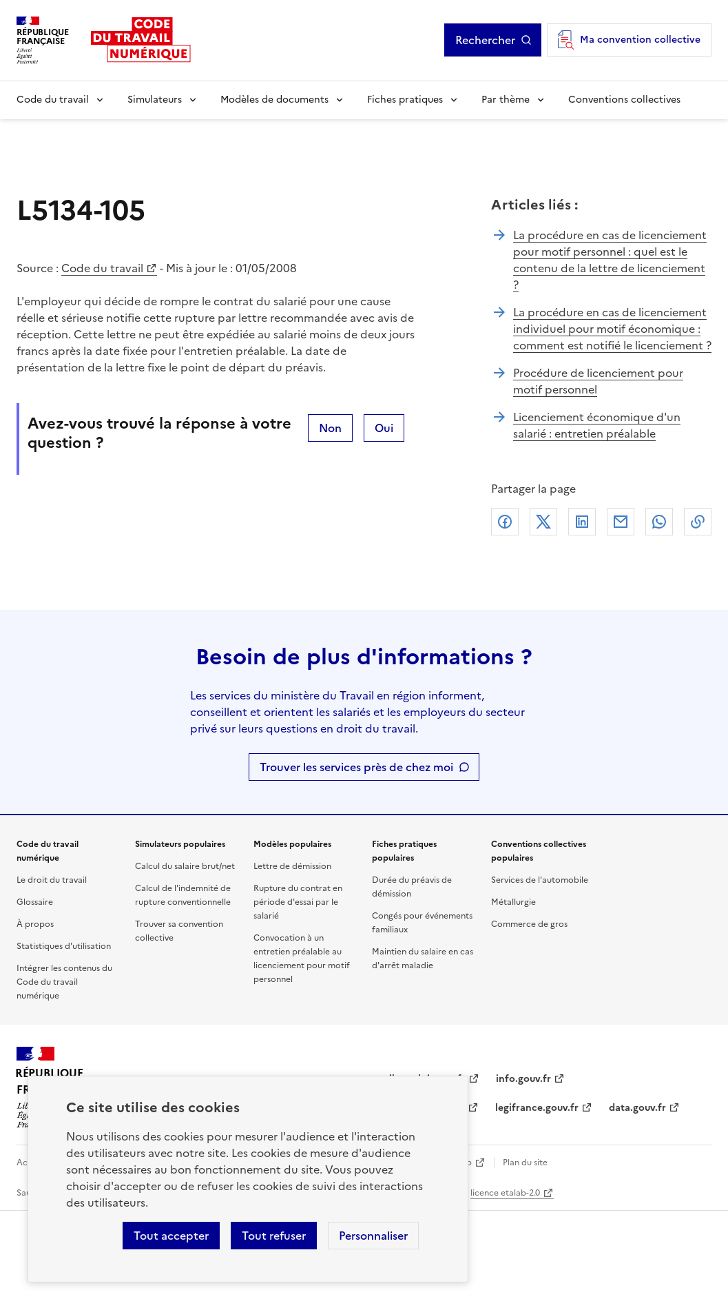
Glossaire (35, 902)
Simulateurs (154, 99)
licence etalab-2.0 (505, 1193)
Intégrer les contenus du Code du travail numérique (64, 982)
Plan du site (525, 1162)
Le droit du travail (52, 880)
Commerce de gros (529, 924)
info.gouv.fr (523, 1079)
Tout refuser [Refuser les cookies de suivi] (274, 1235)
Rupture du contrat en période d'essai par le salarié (297, 902)
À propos (35, 924)
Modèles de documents (274, 99)
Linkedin (582, 521)
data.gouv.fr (637, 1108)
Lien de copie (697, 521)
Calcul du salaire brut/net (185, 866)
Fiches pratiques (405, 99)
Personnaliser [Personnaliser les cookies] (373, 1235)
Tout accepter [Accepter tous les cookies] (171, 1235)
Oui (384, 428)
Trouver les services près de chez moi (356, 767)
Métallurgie (513, 902)
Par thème (505, 99)
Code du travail (53, 99)
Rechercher (485, 40)
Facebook (505, 521)
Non (330, 428)
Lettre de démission (292, 866)
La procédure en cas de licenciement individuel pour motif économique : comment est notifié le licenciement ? (612, 329)
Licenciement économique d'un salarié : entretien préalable (596, 425)
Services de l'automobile (539, 880)
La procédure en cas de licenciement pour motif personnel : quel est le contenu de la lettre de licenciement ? (610, 260)
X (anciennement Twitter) (543, 521)
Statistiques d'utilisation (64, 946)
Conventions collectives (624, 99)
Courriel (620, 521)
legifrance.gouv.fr (537, 1108)
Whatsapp (659, 521)
